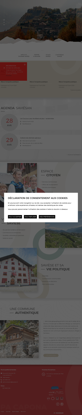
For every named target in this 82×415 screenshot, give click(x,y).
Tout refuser (30, 217)
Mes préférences (47, 217)
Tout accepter (15, 217)
